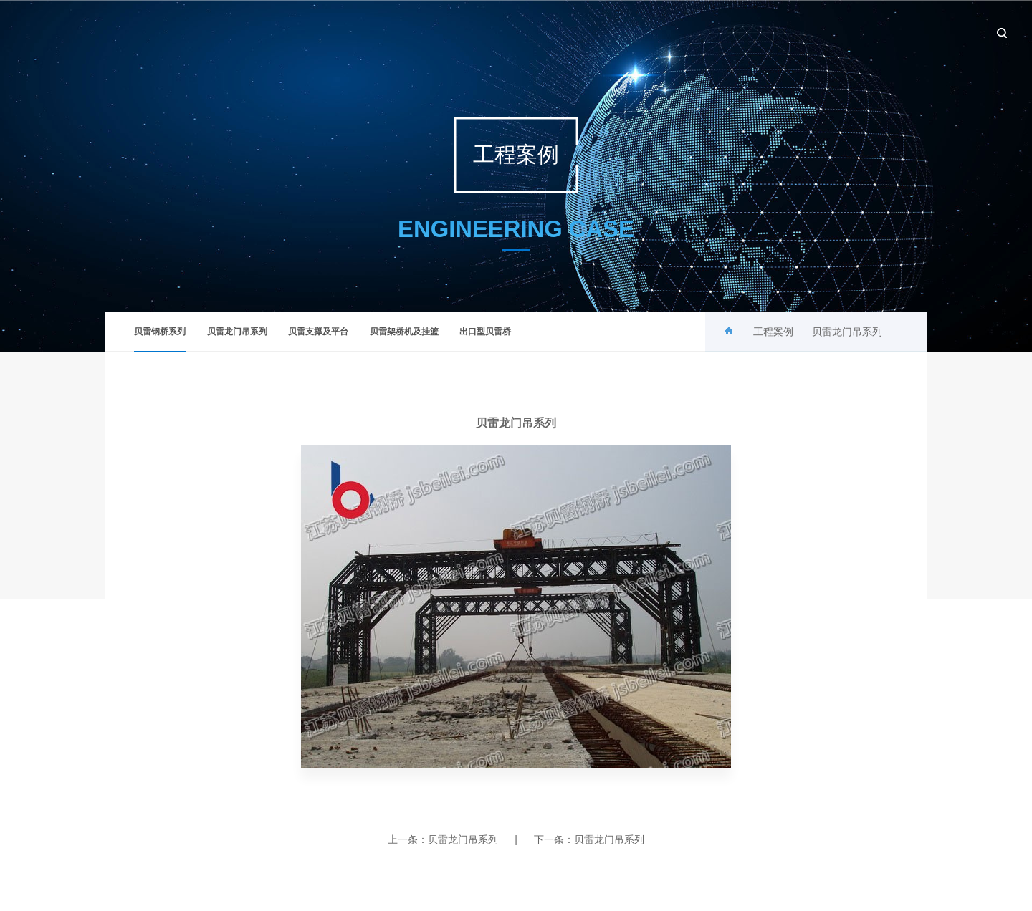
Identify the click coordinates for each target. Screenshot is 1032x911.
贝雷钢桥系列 (160, 339)
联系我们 (926, 32)
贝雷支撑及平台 (318, 332)
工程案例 (787, 32)
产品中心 (717, 32)
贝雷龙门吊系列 (237, 332)
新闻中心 (647, 32)
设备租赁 (856, 32)
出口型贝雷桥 (485, 332)
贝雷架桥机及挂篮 (404, 332)
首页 (516, 32)
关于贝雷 (577, 32)
